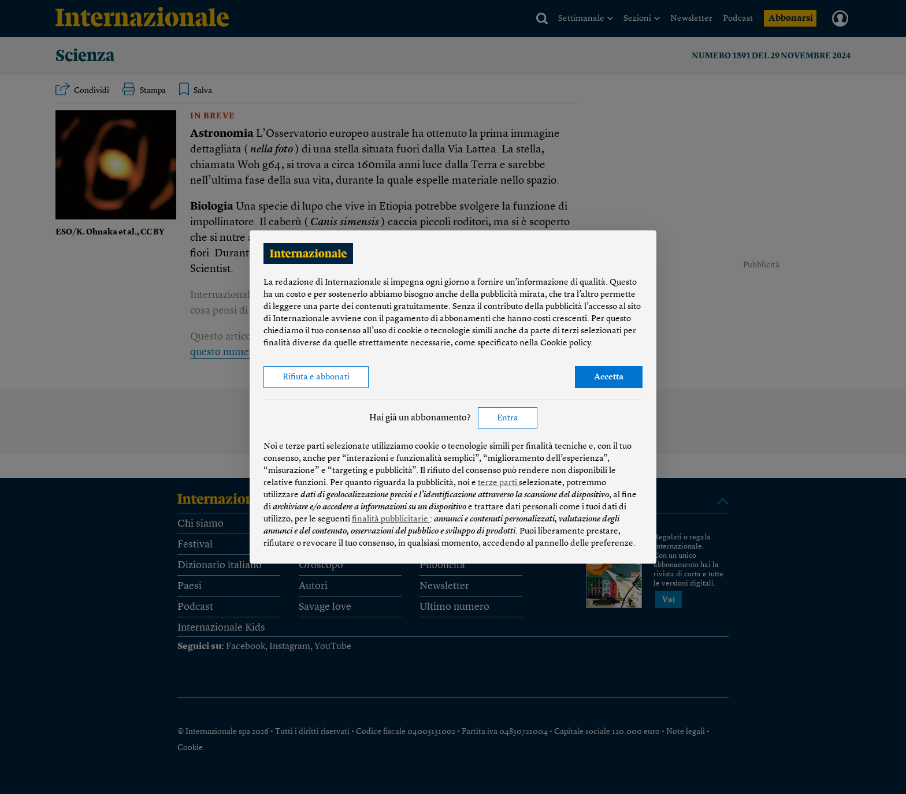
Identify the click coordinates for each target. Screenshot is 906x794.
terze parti (498, 483)
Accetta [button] (608, 377)
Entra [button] (507, 418)
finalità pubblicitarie (391, 519)
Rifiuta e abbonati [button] (316, 377)
